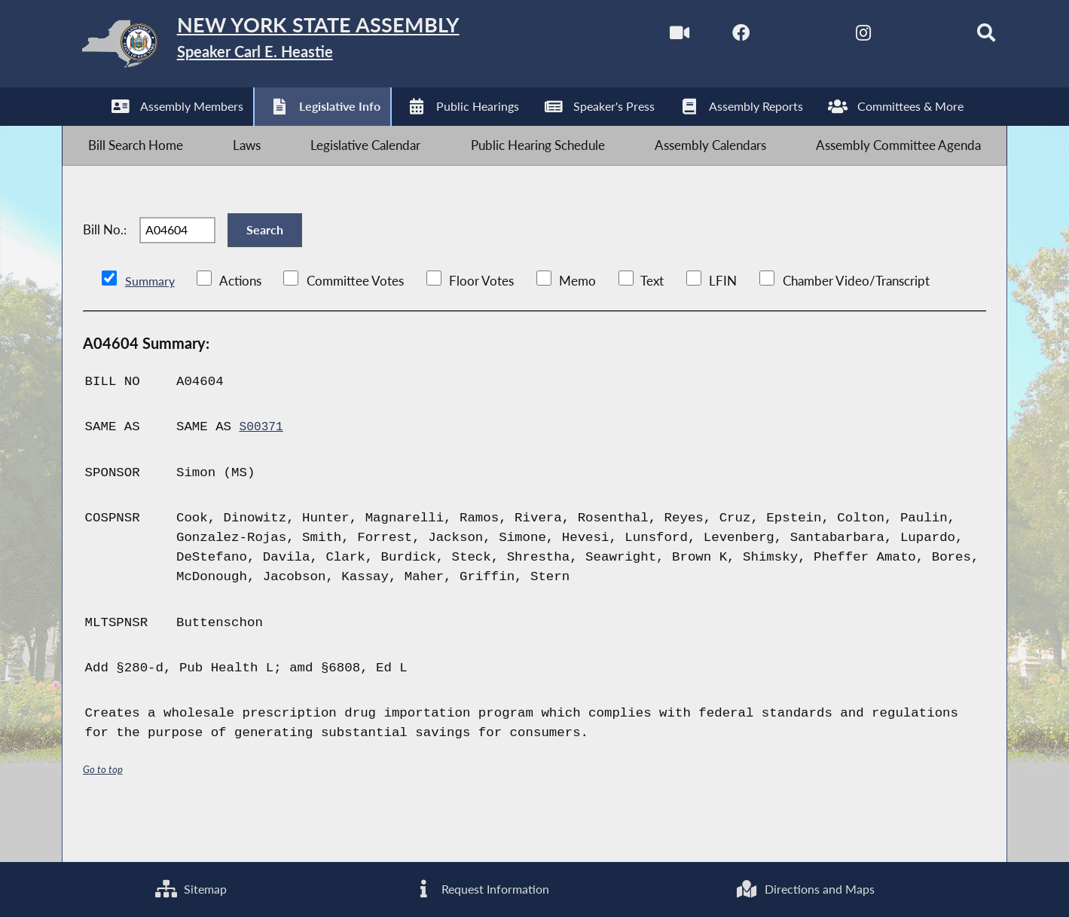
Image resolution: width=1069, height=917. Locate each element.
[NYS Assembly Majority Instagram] (834, 36)
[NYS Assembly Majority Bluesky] (897, 36)
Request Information (480, 887)
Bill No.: (105, 259)
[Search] (960, 36)
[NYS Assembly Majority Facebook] (707, 36)
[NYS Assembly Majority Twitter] (770, 36)
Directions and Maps (805, 887)
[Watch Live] (643, 36)
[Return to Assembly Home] (301, 47)
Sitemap (190, 887)
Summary (151, 321)
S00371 (263, 468)
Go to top (105, 808)
